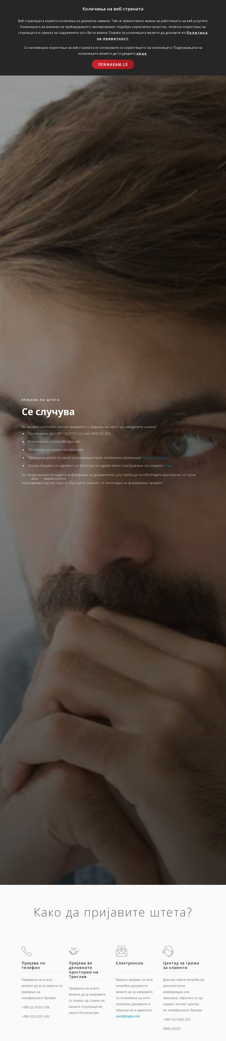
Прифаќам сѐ (113, 64)
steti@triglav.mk (128, 1016)
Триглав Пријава (155, 457)
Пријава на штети (55, 478)
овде (141, 53)
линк (169, 466)
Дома (34, 478)
